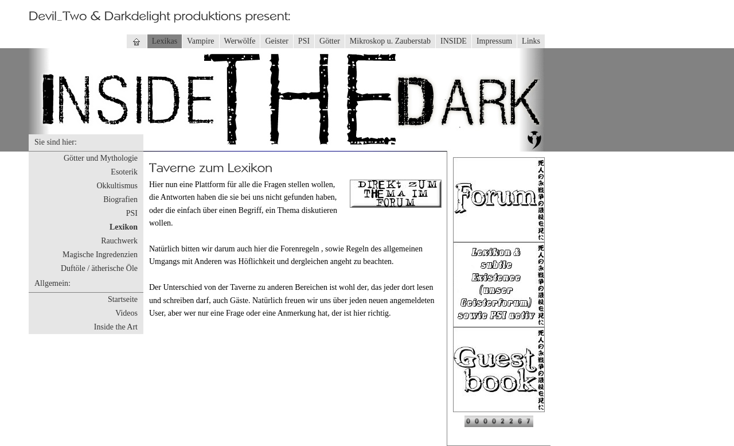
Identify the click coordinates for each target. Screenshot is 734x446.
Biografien (120, 199)
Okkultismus (117, 185)
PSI (304, 41)
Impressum (494, 41)
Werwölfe (240, 41)
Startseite (123, 299)
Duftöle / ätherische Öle (99, 268)
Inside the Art (116, 327)
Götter (329, 41)
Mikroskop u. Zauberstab (390, 41)
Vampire (200, 41)
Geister (276, 41)
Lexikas (164, 41)
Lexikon (124, 227)
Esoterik (124, 172)
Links (531, 41)
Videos (126, 313)
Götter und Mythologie (101, 158)
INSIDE (453, 41)
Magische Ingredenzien (100, 254)
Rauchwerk (119, 240)
